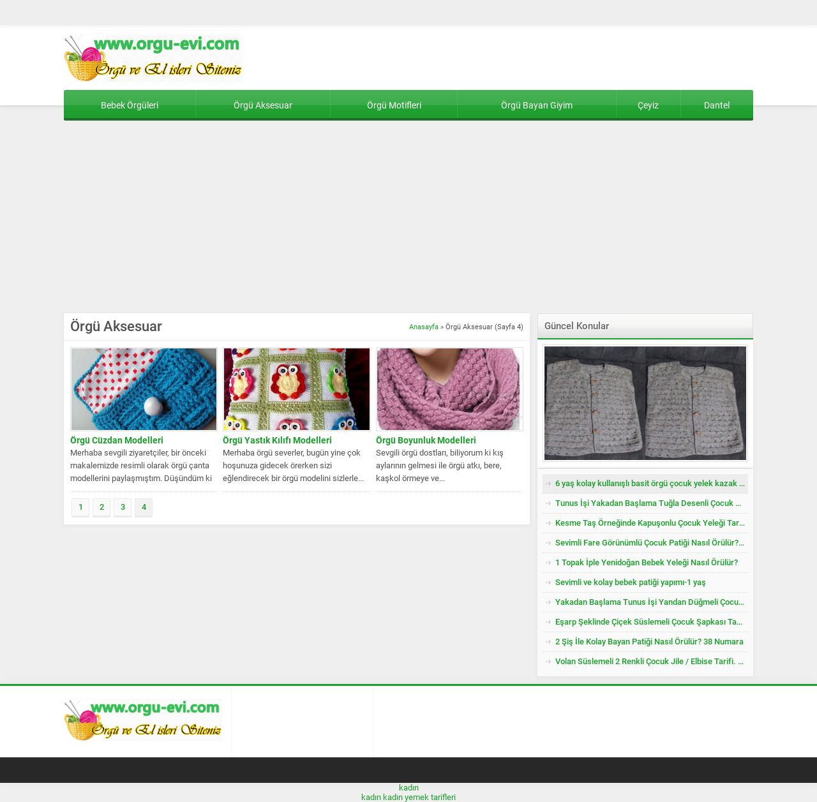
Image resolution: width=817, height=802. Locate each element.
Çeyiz (648, 105)
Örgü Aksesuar (263, 105)
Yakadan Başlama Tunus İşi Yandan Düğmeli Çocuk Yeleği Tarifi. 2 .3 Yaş (651, 602)
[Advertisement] (408, 217)
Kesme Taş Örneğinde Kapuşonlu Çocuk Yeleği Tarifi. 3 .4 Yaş (651, 523)
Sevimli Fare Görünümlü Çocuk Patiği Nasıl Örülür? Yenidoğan (651, 542)
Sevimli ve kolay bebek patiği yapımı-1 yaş (630, 582)
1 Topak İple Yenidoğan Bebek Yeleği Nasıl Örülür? (646, 562)
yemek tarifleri (430, 797)
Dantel (717, 105)
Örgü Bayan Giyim (537, 105)
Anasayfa (423, 327)
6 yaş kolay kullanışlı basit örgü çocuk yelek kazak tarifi (651, 483)
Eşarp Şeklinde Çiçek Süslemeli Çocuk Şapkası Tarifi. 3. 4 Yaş (651, 622)
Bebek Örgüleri (129, 105)
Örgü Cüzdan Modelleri (116, 440)
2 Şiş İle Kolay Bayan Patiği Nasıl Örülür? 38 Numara (649, 641)
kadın (409, 787)
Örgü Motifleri (394, 105)
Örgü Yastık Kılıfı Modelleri (277, 440)
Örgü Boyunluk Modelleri (426, 440)
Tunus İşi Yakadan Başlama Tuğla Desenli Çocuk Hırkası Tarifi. (651, 503)
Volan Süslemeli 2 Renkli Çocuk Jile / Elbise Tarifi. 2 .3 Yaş (651, 661)
